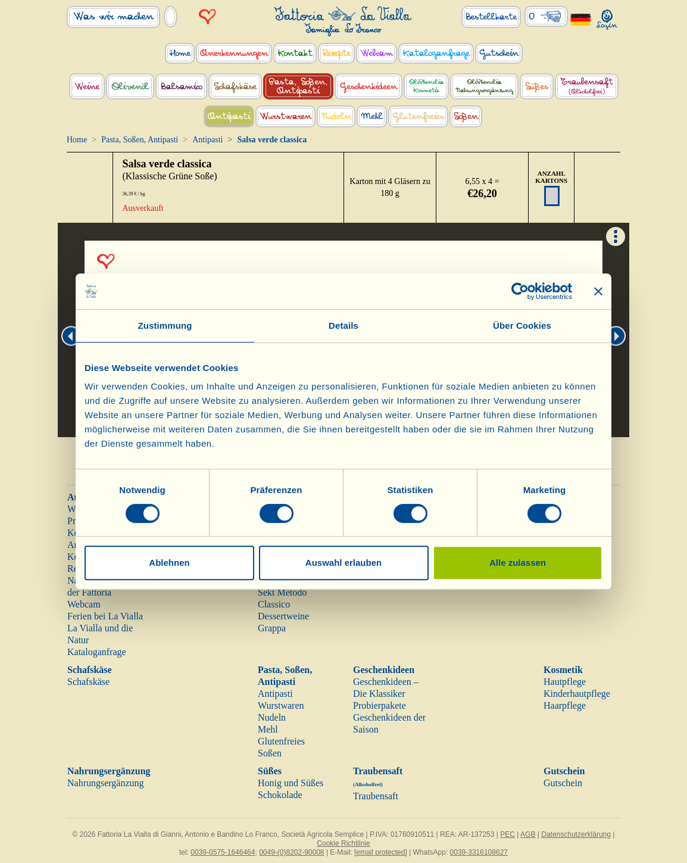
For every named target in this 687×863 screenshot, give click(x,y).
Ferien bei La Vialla (105, 616)
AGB (527, 834)
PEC (507, 834)
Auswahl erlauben (343, 562)
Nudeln (272, 717)
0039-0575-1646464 (223, 852)
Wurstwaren (281, 705)
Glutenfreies (281, 741)
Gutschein (564, 771)
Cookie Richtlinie (343, 843)
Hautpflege (565, 682)
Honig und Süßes (290, 783)
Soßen (270, 753)
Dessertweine (283, 616)
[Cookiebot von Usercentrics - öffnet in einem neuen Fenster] (520, 291)
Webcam (84, 604)
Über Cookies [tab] (522, 325)
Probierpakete (379, 705)
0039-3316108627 (479, 852)
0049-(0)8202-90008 (291, 852)
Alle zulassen (517, 562)
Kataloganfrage (96, 652)
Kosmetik (563, 670)
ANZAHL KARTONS (551, 177)
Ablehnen (169, 562)
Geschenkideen (383, 670)
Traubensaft (375, 796)
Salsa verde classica (166, 164)
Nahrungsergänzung (109, 771)
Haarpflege (565, 705)
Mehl (268, 729)
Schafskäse (89, 670)
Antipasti (207, 139)
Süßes (270, 771)
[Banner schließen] (598, 291)
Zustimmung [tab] (165, 325)
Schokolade (280, 795)
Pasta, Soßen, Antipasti (139, 139)
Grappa (272, 628)
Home (77, 139)
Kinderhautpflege (577, 693)
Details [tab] (343, 325)
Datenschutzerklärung (576, 834)
